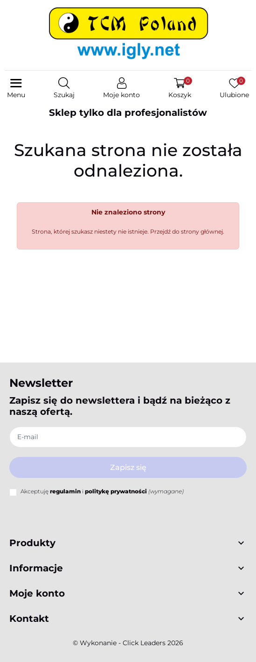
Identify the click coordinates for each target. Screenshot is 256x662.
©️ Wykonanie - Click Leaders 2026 (128, 643)
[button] (64, 89)
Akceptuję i (102, 491)
